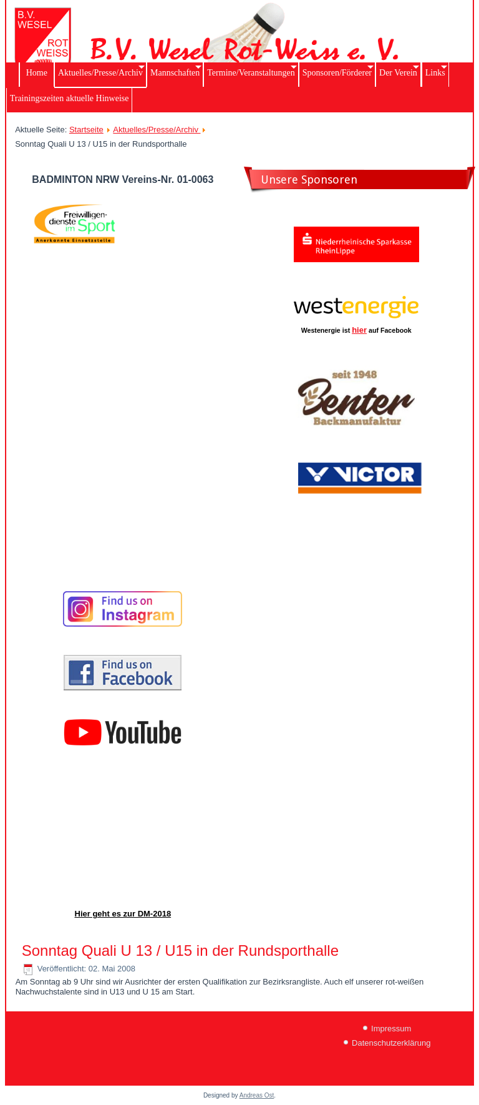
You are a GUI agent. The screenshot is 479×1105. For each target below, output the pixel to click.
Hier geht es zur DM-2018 (123, 913)
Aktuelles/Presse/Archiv (156, 129)
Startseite (86, 129)
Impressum (391, 1028)
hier (359, 330)
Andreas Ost (257, 1095)
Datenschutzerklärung (391, 1043)
